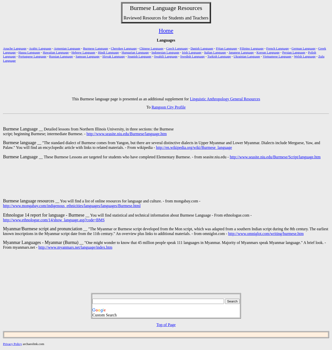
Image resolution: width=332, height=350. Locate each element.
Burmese (140, 8)
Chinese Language (151, 48)
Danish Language (201, 48)
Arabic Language (40, 48)
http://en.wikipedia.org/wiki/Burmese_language (194, 147)
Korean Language (267, 52)
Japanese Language (241, 52)
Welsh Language (305, 56)
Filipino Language (252, 48)
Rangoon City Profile (169, 107)
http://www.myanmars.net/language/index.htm (75, 247)
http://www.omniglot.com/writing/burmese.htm (266, 234)
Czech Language (177, 48)
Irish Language (191, 52)
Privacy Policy (12, 344)
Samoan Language (88, 56)
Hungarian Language (135, 52)
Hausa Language (29, 52)
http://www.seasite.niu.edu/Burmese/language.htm (126, 134)
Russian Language (61, 56)
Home (166, 30)
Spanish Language (139, 56)
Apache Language (14, 48)
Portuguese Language (32, 56)
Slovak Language (113, 56)
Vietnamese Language (277, 56)
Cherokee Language (124, 48)
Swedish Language (192, 56)
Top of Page (165, 325)
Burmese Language (95, 48)
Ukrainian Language (247, 56)
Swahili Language (165, 56)
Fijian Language (226, 48)
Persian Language (293, 52)
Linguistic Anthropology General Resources (225, 99)
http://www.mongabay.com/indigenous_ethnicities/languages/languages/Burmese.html (72, 206)
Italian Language (215, 52)
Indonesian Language (165, 52)
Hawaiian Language (56, 52)
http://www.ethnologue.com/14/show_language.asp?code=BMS (54, 220)
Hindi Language (108, 52)
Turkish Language (219, 56)
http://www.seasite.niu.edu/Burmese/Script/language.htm (275, 157)
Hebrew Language (83, 52)
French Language (277, 48)
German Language (303, 48)
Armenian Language (67, 48)
